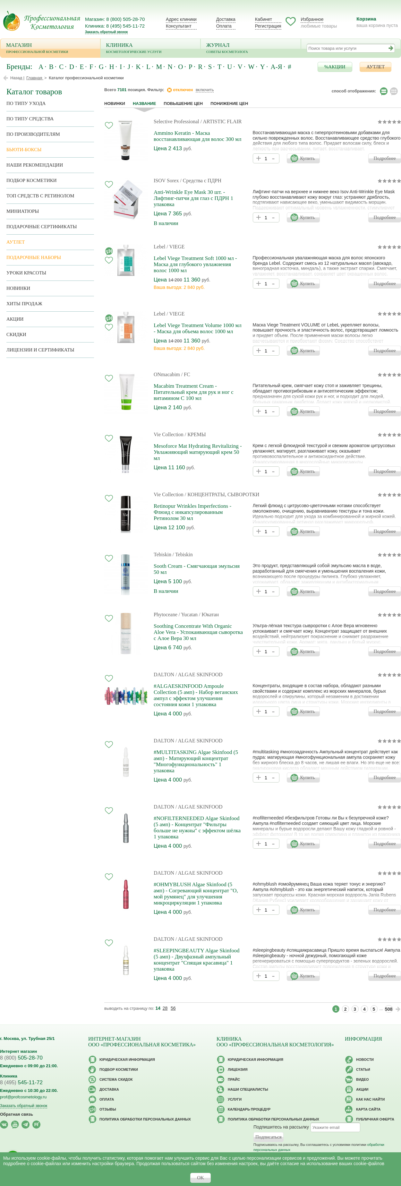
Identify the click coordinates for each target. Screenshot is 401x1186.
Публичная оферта (375, 1119)
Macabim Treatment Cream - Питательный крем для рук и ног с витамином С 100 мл (194, 392)
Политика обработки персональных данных (145, 1119)
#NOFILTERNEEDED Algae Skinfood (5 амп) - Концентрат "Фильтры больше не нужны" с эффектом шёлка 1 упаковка (197, 827)
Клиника (150, 48)
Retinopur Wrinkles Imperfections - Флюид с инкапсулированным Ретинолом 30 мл (192, 512)
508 (388, 1009)
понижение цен (229, 103)
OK (200, 1177)
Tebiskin (162, 554)
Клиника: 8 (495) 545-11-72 (115, 26)
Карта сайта (368, 1109)
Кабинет (263, 19)
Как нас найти (370, 1099)
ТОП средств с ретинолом (40, 195)
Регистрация (268, 26)
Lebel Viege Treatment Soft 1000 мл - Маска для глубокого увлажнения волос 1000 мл (195, 264)
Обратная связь (16, 1114)
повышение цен (183, 103)
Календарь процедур (249, 1109)
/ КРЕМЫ (195, 434)
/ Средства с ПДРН (200, 180)
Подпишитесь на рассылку (281, 1127)
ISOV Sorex (166, 180)
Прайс (234, 1079)
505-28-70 (21, 1058)
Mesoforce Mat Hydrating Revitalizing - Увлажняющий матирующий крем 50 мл (198, 452)
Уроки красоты (26, 272)
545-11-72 (21, 1082)
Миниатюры (22, 211)
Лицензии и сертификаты (40, 349)
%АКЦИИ (335, 66)
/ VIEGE (175, 246)
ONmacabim (167, 374)
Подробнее (384, 158)
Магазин (50, 48)
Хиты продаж (24, 303)
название (144, 103)
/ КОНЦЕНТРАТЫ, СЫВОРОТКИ (222, 494)
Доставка (225, 19)
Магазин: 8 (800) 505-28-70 (115, 19)
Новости (365, 1059)
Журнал (250, 48)
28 (165, 1008)
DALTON (164, 674)
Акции (14, 319)
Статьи (363, 1069)
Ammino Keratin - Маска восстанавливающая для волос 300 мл (197, 136)
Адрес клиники (181, 19)
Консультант (179, 26)
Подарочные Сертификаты (41, 226)
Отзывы (107, 1109)
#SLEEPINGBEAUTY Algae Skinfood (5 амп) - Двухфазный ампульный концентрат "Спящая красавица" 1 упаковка (197, 960)
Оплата (224, 26)
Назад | (17, 77)
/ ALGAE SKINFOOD (199, 674)
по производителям (33, 134)
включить (205, 89)
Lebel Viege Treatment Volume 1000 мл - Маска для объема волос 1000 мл (198, 328)
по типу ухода (26, 103)
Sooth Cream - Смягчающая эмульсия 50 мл (197, 569)
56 (173, 1008)
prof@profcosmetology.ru (23, 1097)
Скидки (16, 334)
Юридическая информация (127, 1059)
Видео (362, 1079)
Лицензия (238, 1069)
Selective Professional (176, 121)
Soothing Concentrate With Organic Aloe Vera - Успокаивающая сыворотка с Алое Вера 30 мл (198, 632)
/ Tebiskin (183, 554)
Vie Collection (168, 434)
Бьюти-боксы (23, 149)
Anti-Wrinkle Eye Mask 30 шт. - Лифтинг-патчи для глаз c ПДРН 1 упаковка (193, 198)
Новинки (114, 103)
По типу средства (30, 118)
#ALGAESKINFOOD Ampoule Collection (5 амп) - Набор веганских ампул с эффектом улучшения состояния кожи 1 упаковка (196, 695)
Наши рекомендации (34, 165)
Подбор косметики (31, 180)
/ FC (185, 374)
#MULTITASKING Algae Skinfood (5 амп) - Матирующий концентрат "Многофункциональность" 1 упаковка (196, 761)
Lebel (159, 246)
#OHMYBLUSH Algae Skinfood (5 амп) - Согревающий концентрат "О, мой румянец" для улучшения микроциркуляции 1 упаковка (196, 893)
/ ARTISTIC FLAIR (221, 121)
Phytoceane (165, 614)
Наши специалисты (248, 1089)
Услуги (235, 1099)
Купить (307, 158)
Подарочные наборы (33, 257)
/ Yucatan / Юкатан (199, 614)
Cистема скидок (115, 1079)
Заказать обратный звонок (106, 32)
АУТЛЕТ (375, 66)
